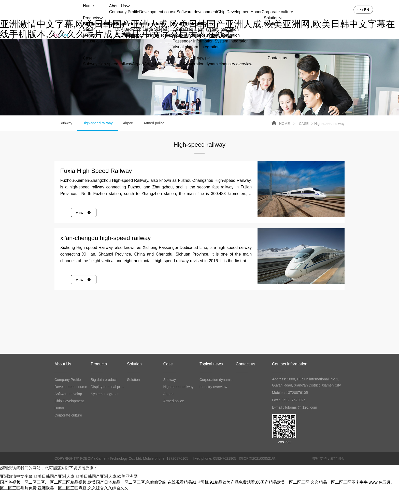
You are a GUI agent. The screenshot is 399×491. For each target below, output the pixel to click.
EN (366, 10)
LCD (119, 41)
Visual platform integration (196, 47)
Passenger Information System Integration (211, 41)
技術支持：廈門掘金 (328, 458)
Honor (256, 12)
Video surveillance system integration (206, 35)
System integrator (190, 24)
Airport (138, 64)
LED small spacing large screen (144, 35)
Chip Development (234, 12)
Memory (90, 35)
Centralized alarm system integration (206, 29)
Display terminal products (140, 24)
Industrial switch (97, 41)
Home (284, 124)
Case (304, 124)
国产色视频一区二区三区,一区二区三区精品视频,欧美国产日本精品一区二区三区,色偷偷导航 (83, 482)
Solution (271, 24)
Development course (158, 12)
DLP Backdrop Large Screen (141, 29)
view (83, 213)
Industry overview (236, 64)
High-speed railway (114, 64)
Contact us (245, 364)
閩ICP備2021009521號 (257, 458)
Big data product (99, 24)
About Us (62, 364)
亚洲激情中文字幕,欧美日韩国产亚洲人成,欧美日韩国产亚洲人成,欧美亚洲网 (69, 476)
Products (99, 364)
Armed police (156, 64)
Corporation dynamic (202, 64)
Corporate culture (277, 12)
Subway (90, 64)
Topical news (211, 364)
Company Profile (124, 12)
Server (89, 29)
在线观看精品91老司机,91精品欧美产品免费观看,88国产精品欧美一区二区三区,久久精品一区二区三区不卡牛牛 (267, 482)
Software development (197, 12)
